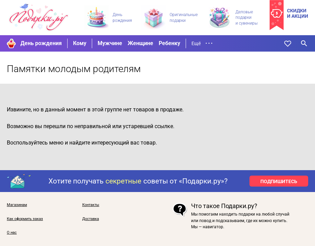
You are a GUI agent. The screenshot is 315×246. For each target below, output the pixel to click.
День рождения (41, 43)
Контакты (90, 205)
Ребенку (169, 43)
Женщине (140, 43)
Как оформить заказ (25, 219)
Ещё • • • (202, 43)
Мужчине (110, 43)
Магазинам (17, 205)
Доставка (90, 219)
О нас (12, 233)
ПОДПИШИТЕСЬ (278, 181)
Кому (79, 43)
